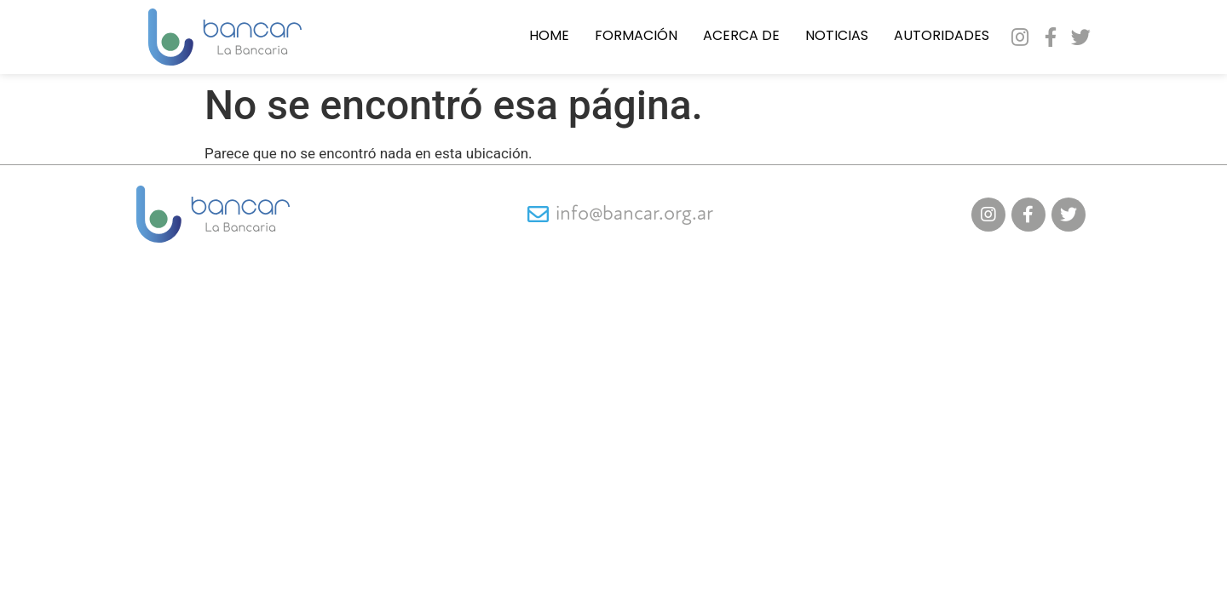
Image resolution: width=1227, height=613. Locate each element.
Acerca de (741, 36)
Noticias (836, 36)
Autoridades (941, 36)
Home (549, 36)
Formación (636, 36)
